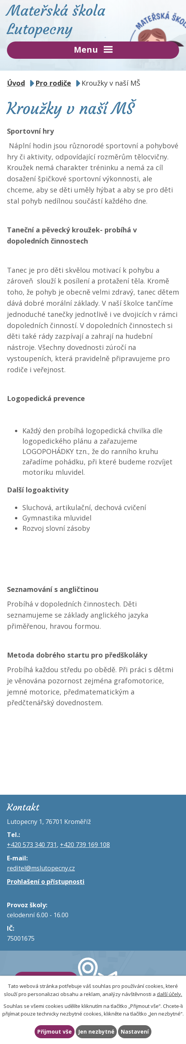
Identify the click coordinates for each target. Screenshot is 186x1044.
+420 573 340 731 (32, 844)
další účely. (169, 994)
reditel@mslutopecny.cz (41, 868)
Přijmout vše (54, 1031)
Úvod (16, 83)
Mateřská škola (93, 20)
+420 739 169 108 (85, 844)
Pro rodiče (53, 83)
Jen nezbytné (96, 1031)
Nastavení (135, 1031)
